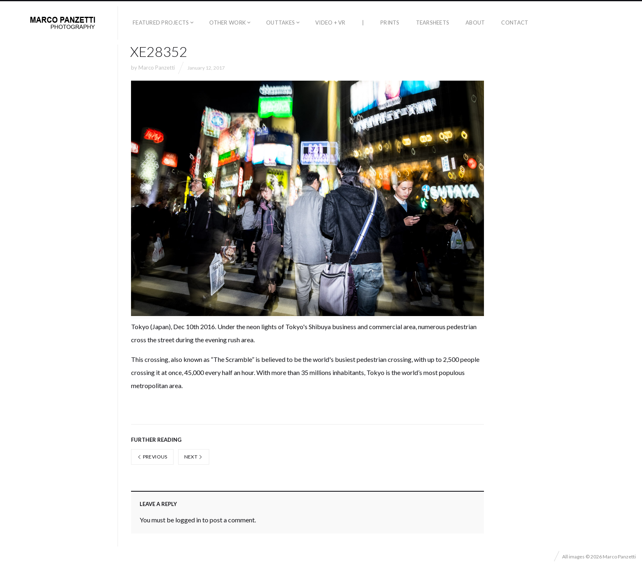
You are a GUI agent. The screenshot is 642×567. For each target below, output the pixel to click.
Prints (390, 22)
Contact (514, 22)
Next (193, 457)
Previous (152, 457)
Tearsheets (433, 22)
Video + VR (330, 22)
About (475, 22)
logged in (188, 520)
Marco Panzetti (156, 67)
